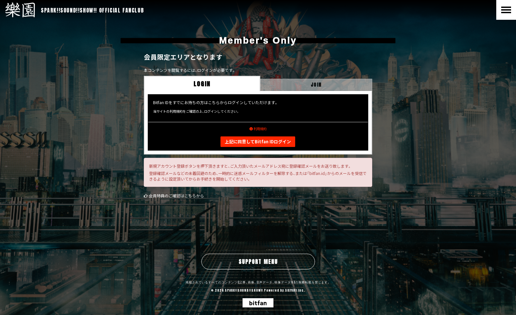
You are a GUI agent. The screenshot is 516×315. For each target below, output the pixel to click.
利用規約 (258, 128)
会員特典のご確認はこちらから (176, 195)
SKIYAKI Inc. (295, 290)
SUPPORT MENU (258, 262)
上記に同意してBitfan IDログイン (258, 141)
